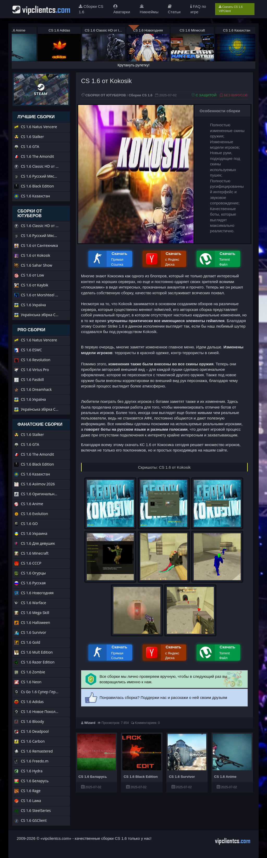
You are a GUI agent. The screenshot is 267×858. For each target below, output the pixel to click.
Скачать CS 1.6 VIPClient (230, 8)
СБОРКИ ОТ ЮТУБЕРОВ (105, 95)
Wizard (89, 723)
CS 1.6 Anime (225, 777)
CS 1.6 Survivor (182, 777)
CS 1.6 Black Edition (141, 777)
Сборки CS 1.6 (140, 95)
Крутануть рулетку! (134, 65)
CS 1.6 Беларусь (92, 777)
